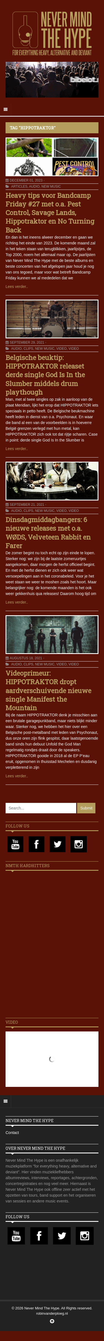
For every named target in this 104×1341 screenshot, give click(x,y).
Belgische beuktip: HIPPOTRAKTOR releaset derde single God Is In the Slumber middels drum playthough (45, 375)
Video (61, 349)
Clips (28, 349)
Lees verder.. (17, 286)
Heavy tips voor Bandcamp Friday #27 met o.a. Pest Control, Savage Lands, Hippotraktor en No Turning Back (50, 212)
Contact (12, 1132)
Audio (34, 186)
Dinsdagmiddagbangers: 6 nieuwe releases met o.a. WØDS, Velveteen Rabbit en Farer (48, 532)
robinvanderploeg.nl (52, 1313)
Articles (19, 186)
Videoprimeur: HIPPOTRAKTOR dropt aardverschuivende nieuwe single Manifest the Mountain (48, 690)
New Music (51, 186)
